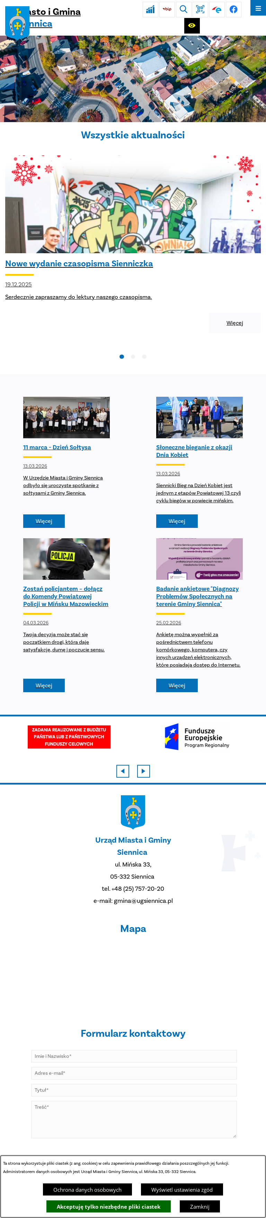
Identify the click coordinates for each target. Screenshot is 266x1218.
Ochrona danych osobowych (87, 1189)
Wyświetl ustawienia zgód (182, 1189)
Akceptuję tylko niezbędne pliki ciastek (108, 1206)
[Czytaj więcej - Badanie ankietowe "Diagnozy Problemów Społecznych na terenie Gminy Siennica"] (199, 615)
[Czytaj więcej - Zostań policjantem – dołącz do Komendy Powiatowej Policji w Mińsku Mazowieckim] (66, 615)
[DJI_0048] (133, 79)
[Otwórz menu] (258, 8)
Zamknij (200, 1206)
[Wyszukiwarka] (184, 9)
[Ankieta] (150, 9)
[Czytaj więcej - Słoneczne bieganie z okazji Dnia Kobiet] (199, 462)
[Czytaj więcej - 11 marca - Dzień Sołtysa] (66, 462)
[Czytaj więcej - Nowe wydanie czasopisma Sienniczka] (133, 244)
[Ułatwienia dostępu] (192, 26)
